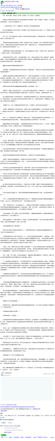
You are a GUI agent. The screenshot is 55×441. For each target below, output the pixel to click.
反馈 (21, 7)
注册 (17, 1)
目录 (9, 10)
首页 (1, 5)
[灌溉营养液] (3, 410)
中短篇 (15, 7)
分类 (1, 7)
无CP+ (15, 5)
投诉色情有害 (14, 407)
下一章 (2, 10)
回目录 (10, 404)
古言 (4, 5)
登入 (14, 1)
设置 (12, 10)
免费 (12, 7)
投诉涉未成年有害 (30, 407)
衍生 (12, 5)
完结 (21, 5)
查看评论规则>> (8, 432)
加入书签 (14, 404)
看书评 (2, 407)
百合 (18, 5)
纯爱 (9, 5)
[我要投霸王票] (36, 409)
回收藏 (6, 407)
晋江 (10, 1)
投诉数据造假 (21, 407)
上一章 (6, 10)
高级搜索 (27, 9)
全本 (7, 7)
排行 (4, 7)
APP (18, 7)
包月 (9, 7)
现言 (7, 5)
